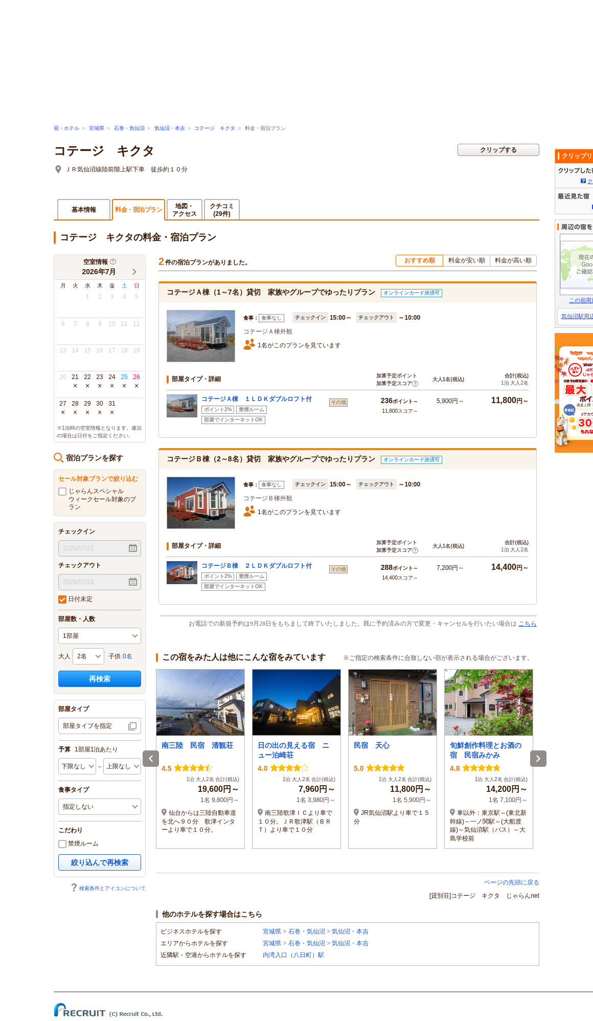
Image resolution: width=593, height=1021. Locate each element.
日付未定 (75, 599)
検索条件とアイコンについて (108, 888)
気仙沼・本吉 (169, 128)
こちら (527, 623)
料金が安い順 (466, 260)
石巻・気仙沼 (129, 128)
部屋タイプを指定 (87, 725)
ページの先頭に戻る (511, 882)
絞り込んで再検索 (99, 862)
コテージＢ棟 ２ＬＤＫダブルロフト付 (256, 565)
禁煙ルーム (78, 844)
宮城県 (96, 128)
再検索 (99, 679)
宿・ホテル (66, 128)
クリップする (498, 149)
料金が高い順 (513, 260)
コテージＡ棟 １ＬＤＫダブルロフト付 (256, 399)
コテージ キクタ (214, 128)
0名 (127, 656)
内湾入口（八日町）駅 (293, 955)
